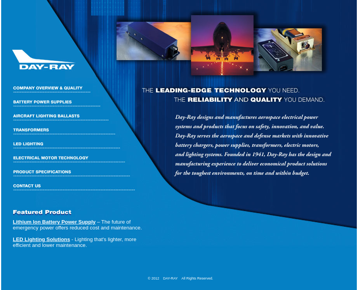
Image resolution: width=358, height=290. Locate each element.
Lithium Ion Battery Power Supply (54, 222)
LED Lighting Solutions (41, 239)
